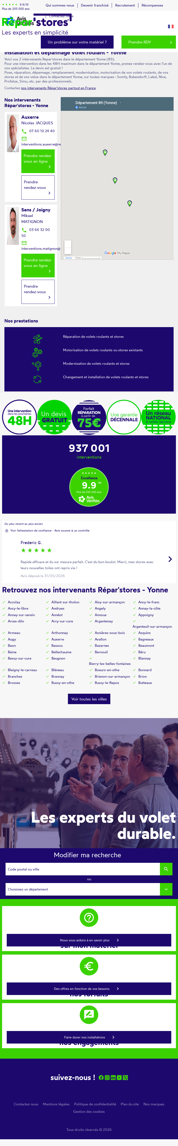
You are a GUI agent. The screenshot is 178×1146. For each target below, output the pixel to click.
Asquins (144, 632)
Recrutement (125, 5)
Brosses (14, 682)
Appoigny (146, 615)
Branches (15, 676)
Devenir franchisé (94, 5)
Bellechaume (61, 652)
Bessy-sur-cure (19, 658)
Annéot (57, 615)
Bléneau (57, 670)
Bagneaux (146, 639)
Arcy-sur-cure (62, 621)
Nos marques (153, 1104)
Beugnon (58, 658)
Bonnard (145, 670)
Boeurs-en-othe (107, 670)
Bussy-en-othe (62, 682)
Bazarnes (102, 645)
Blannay (144, 658)
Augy (12, 639)
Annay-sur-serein (21, 615)
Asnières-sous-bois (110, 632)
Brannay (57, 676)
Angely (100, 608)
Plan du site (130, 1104)
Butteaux (145, 682)
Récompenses (152, 5)
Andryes (57, 608)
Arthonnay (59, 632)
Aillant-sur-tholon (65, 602)
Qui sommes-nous (60, 5)
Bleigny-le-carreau (22, 670)
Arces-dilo (16, 621)
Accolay (14, 602)
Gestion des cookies (89, 1111)
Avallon (100, 639)
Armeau (14, 632)
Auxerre (57, 639)
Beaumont (146, 645)
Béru (142, 652)
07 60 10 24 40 (38, 131)
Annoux (101, 615)
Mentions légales (56, 1104)
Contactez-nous (26, 1104)
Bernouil (101, 652)
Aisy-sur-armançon (110, 602)
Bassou (57, 645)
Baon (12, 645)
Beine (12, 652)
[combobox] (89, 889)
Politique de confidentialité (95, 1104)
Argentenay (104, 621)
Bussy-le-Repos (107, 682)
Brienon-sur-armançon (112, 676)
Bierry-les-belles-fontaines (110, 663)
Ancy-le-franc (148, 602)
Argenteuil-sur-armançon (152, 626)
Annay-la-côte (149, 608)
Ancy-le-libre (18, 608)
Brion (142, 676)
